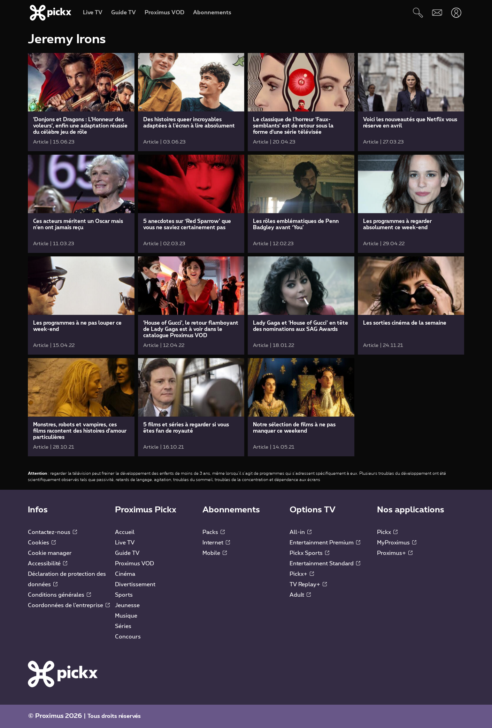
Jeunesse (127, 605)
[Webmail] (437, 12)
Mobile (214, 553)
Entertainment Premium (325, 542)
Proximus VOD (134, 563)
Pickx (387, 532)
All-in (301, 532)
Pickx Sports (309, 553)
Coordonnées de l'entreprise (69, 605)
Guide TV (127, 553)
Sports (124, 595)
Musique (126, 616)
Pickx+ (302, 574)
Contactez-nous (52, 532)
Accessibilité (47, 563)
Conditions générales (59, 595)
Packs (213, 532)
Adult (300, 595)
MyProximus (396, 542)
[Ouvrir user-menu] (456, 12)
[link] (81, 102)
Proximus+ (395, 553)
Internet (216, 542)
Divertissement (135, 584)
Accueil (124, 532)
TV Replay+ (308, 584)
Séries (123, 626)
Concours (128, 637)
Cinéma (125, 574)
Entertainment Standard (325, 563)
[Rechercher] (418, 12)
